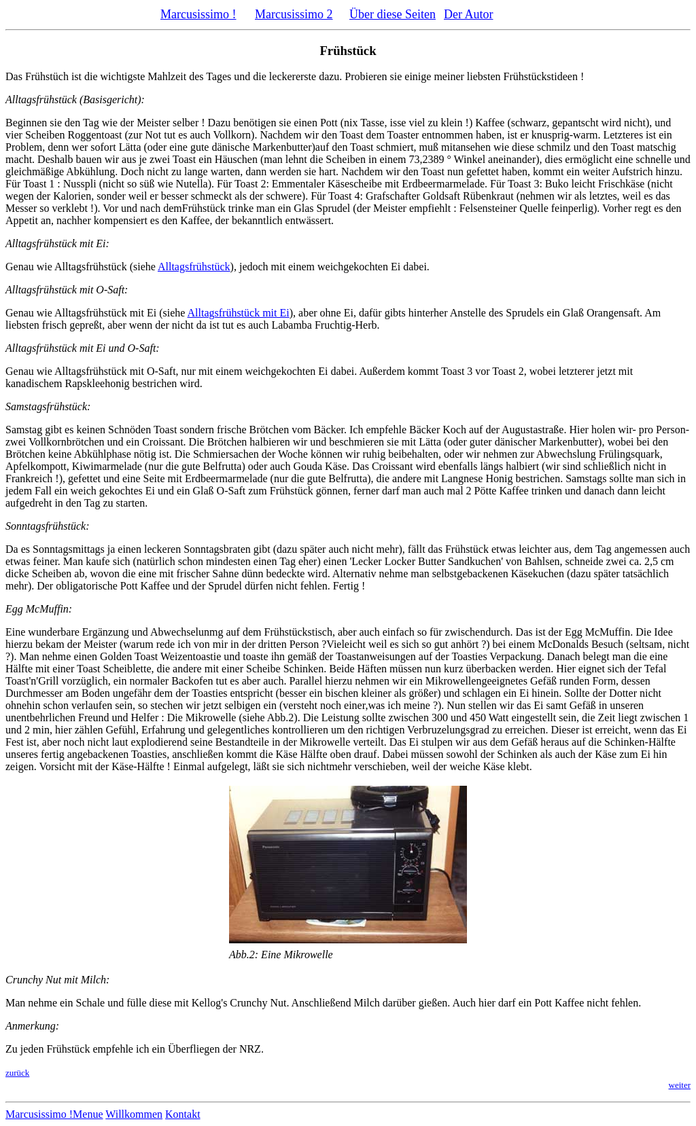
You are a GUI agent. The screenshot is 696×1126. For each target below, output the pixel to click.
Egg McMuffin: (38, 609)
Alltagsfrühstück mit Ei (239, 313)
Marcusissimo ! (198, 14)
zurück (17, 1073)
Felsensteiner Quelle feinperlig (526, 208)
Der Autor (468, 14)
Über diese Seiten (392, 14)
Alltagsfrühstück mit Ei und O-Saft (80, 348)
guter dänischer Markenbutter (534, 442)
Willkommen (133, 1114)
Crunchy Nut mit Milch (55, 979)
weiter (680, 1085)
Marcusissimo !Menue (54, 1114)
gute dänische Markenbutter (251, 147)
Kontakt (183, 1114)
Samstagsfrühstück (46, 406)
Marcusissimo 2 (294, 14)
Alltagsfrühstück (194, 266)
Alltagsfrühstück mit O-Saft (64, 289)
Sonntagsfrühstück (45, 526)
